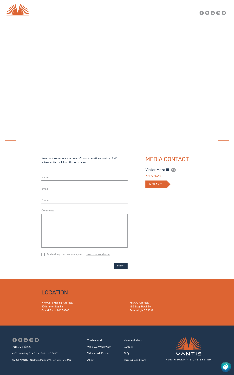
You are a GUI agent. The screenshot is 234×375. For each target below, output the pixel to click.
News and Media (167, 13)
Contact (188, 12)
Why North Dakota (116, 25)
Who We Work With (84, 25)
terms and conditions (98, 254)
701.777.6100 (21, 347)
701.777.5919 (153, 176)
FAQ (126, 353)
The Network (56, 25)
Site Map (67, 360)
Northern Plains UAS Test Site (45, 360)
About (182, 25)
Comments (47, 210)
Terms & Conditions (135, 360)
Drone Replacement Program (153, 25)
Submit (121, 265)
